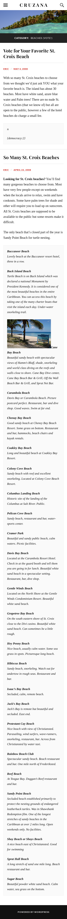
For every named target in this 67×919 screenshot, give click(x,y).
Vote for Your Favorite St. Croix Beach (29, 53)
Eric (6, 69)
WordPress (41, 912)
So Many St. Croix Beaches (31, 157)
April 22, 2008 (22, 170)
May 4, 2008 (21, 69)
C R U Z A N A (33, 5)
